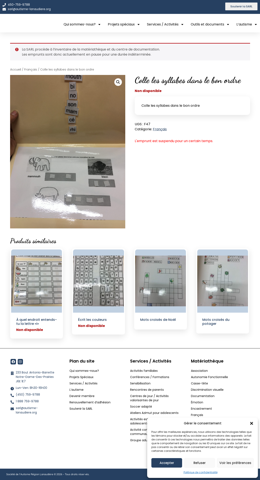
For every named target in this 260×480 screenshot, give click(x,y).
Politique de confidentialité (200, 472)
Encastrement (201, 409)
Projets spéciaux (124, 24)
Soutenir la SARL (80, 409)
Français (30, 69)
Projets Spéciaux (81, 377)
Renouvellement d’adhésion (90, 402)
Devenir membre (82, 396)
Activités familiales (144, 371)
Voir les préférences (235, 463)
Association (199, 371)
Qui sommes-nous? (82, 24)
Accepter (167, 463)
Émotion (197, 402)
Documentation (203, 396)
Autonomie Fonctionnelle (209, 377)
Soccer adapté (141, 406)
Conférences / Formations (149, 377)
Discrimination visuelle (207, 390)
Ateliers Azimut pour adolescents (154, 413)
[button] (251, 422)
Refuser (199, 463)
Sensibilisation (140, 383)
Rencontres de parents (147, 390)
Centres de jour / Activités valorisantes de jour (149, 398)
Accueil (15, 69)
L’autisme (246, 24)
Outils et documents (210, 24)
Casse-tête (199, 383)
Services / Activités (165, 24)
